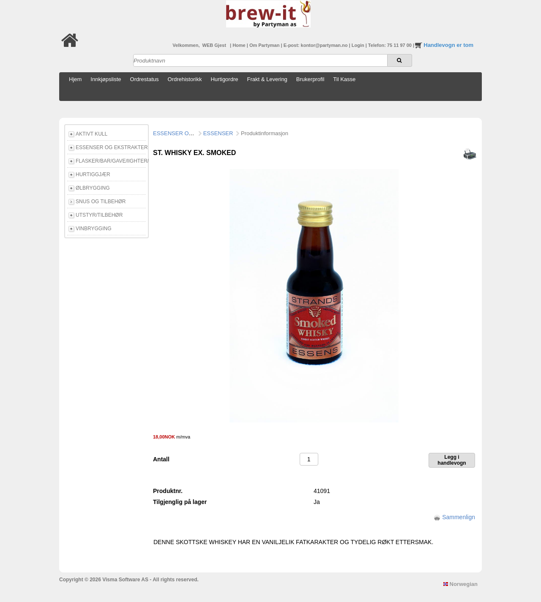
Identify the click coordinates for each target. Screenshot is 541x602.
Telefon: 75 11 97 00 (390, 45)
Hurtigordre (224, 79)
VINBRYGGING (93, 229)
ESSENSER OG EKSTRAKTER (111, 147)
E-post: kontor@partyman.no (316, 45)
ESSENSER (218, 133)
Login (359, 45)
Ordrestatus (144, 79)
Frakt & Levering (267, 79)
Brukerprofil (310, 79)
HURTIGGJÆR (93, 174)
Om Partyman (265, 45)
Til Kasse (344, 79)
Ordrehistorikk (185, 79)
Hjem (75, 79)
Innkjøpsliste (105, 79)
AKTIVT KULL (91, 134)
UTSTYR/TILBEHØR (99, 215)
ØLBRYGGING (92, 188)
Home (239, 45)
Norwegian (460, 584)
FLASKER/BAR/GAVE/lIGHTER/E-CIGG (111, 161)
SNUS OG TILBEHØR (101, 201)
